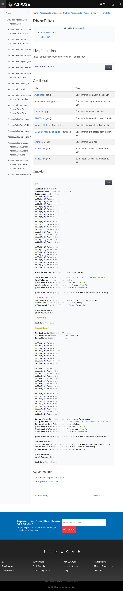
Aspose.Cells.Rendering (18, 131)
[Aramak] (16, 13)
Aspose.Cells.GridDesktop (19, 30)
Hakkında (98, 570)
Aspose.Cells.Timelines (18, 161)
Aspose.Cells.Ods (17, 109)
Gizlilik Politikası (53, 587)
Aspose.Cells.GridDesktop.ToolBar (23, 67)
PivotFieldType (42, 496)
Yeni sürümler (70, 561)
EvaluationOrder (42, 101)
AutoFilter (39, 95)
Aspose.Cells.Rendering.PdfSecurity (24, 137)
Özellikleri (45, 37)
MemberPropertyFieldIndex (47, 132)
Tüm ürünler (38, 561)
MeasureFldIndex (43, 125)
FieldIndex (39, 111)
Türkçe (104, 4)
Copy (108, 67)
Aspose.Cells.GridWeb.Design (21, 73)
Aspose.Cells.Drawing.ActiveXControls (25, 83)
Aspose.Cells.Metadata (18, 105)
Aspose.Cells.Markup (19, 99)
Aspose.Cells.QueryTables (19, 125)
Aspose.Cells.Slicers (19, 151)
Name (37, 142)
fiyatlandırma (100, 561)
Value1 (37, 149)
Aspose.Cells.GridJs (19, 33)
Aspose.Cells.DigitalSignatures (21, 61)
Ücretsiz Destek (71, 566)
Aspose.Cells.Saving (19, 147)
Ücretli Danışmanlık (41, 570)
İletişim (73, 587)
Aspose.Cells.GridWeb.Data (20, 55)
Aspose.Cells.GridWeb (18, 40)
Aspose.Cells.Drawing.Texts (20, 89)
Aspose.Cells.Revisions (18, 143)
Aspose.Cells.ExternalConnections (23, 95)
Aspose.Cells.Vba (17, 168)
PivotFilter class (48, 32)
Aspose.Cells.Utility (18, 164)
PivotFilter (106, 13)
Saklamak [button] (78, 28)
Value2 (37, 159)
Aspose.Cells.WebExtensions (21, 174)
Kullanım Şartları (64, 587)
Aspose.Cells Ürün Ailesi (50, 13)
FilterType (39, 118)
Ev (3, 561)
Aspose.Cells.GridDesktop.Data (22, 49)
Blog (66, 570)
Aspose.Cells (15, 24)
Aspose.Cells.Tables (19, 155)
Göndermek (68, 529)
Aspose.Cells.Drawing (19, 77)
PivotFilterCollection (103, 496)
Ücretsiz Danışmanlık (103, 566)
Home (35, 13)
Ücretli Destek (8, 570)
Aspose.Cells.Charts (19, 43)
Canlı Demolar (39, 566)
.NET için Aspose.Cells (17, 20)
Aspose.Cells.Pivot (18, 113)
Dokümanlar (7, 566)
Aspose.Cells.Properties (18, 119)
